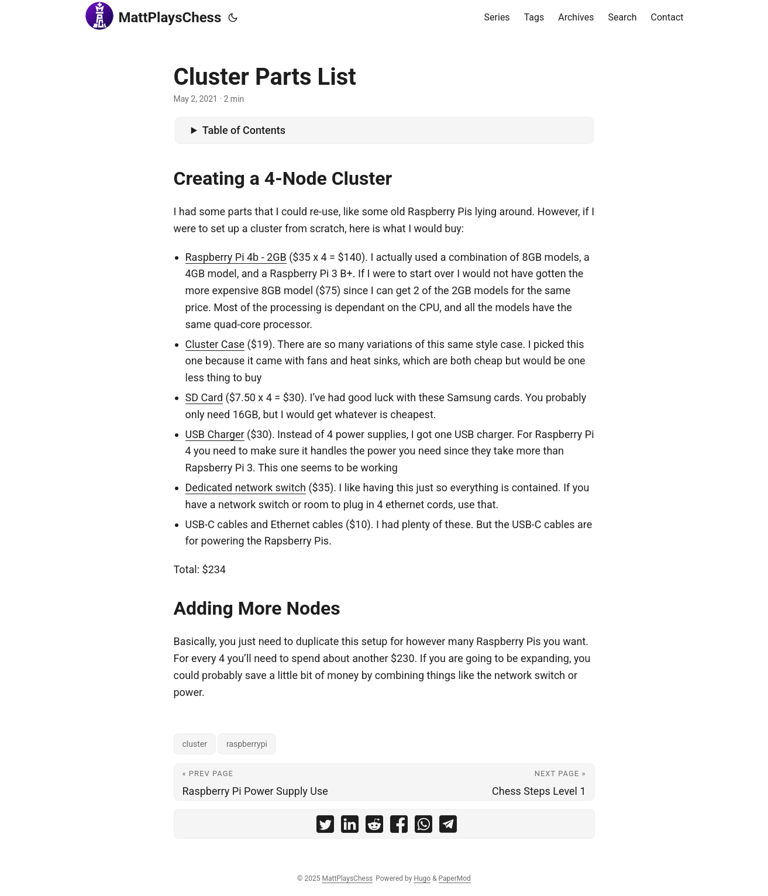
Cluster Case (215, 344)
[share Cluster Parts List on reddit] (374, 826)
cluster (194, 744)
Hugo (422, 878)
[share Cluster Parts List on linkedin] (350, 826)
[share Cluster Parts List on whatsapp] (423, 826)
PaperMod (455, 878)
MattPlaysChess (153, 15)
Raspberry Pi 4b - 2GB (236, 257)
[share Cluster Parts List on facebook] (399, 826)
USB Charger (214, 434)
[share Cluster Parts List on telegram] (448, 826)
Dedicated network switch (245, 487)
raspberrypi (246, 744)
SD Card (204, 397)
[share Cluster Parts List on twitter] (325, 826)
